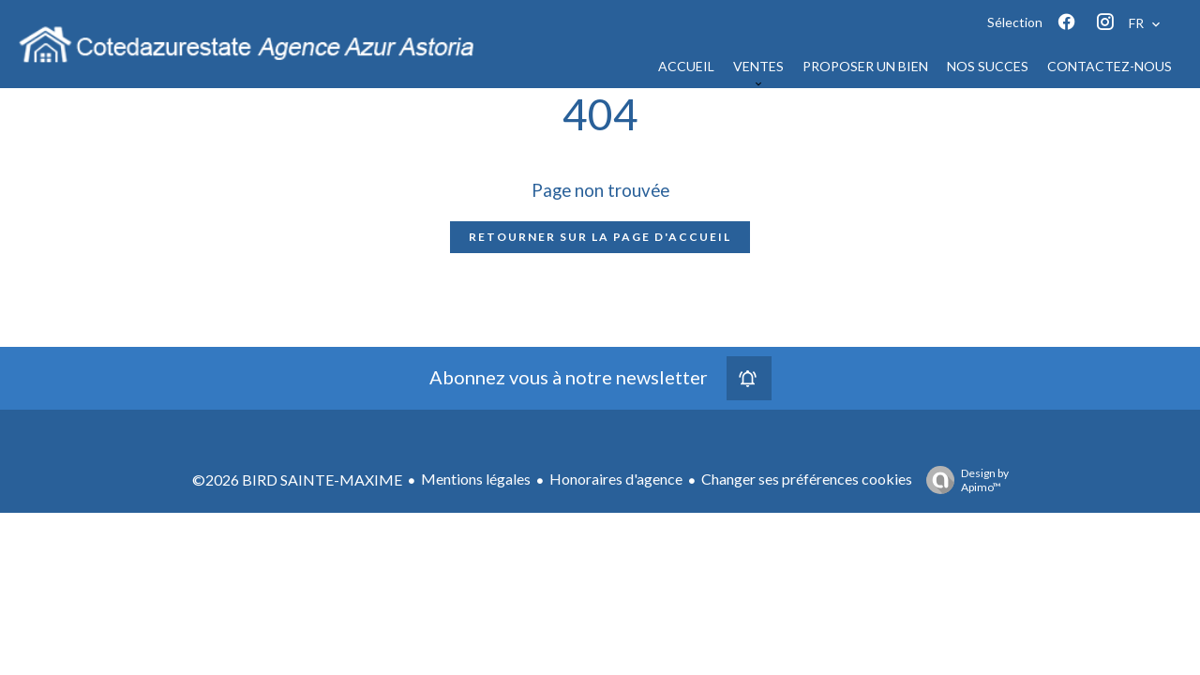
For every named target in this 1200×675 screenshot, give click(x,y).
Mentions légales (476, 479)
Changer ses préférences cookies (806, 479)
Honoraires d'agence (615, 479)
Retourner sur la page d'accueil (600, 237)
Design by (963, 480)
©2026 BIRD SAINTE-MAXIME (297, 479)
